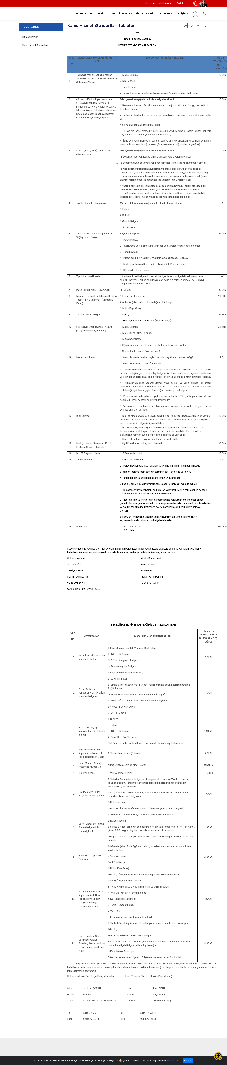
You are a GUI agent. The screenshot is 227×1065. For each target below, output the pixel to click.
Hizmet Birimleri (30, 37)
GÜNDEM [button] (165, 13)
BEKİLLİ (102, 13)
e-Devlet (148, 3)
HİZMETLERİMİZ (30, 27)
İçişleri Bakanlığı (164, 3)
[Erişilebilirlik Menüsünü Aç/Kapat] (218, 1056)
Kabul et (188, 1060)
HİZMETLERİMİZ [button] (145, 13)
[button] (198, 25)
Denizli (180, 3)
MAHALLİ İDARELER (121, 13)
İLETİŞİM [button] (181, 13)
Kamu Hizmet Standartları (35, 45)
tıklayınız (175, 1060)
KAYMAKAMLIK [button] (84, 13)
